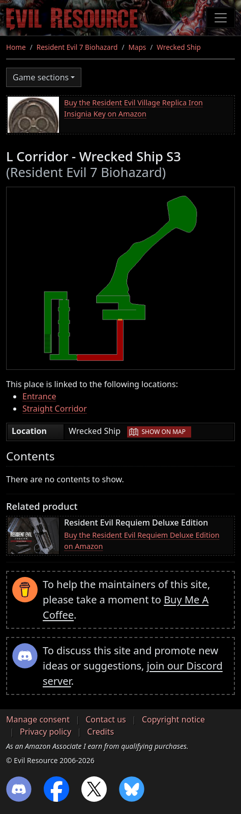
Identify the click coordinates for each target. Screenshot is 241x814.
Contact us (105, 719)
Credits (100, 731)
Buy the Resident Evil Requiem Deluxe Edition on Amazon (142, 540)
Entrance (39, 396)
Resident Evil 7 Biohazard (77, 47)
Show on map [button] (164, 431)
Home (16, 47)
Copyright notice (173, 719)
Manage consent (38, 719)
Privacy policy (45, 731)
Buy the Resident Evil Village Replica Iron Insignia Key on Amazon (133, 108)
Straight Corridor (54, 408)
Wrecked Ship (179, 47)
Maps (137, 47)
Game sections (41, 77)
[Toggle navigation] (220, 18)
